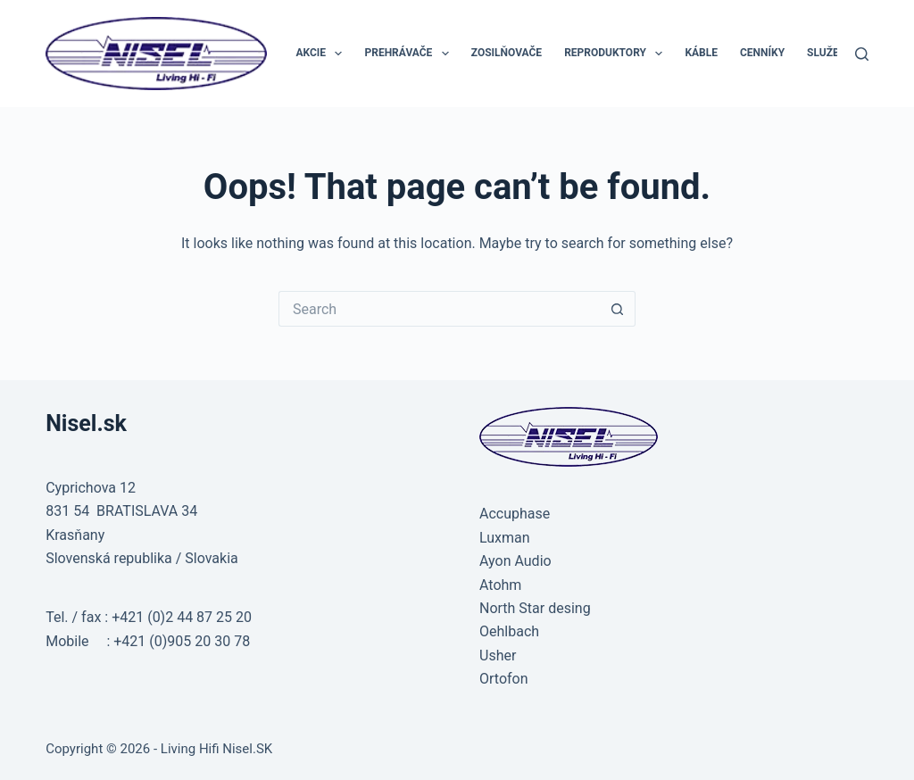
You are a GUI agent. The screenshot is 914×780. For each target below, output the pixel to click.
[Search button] (618, 309)
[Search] (861, 54)
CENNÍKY (762, 52)
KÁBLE (701, 52)
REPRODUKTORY (616, 53)
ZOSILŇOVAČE (506, 52)
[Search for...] (439, 309)
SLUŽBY (826, 52)
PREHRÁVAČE (409, 53)
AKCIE (322, 53)
